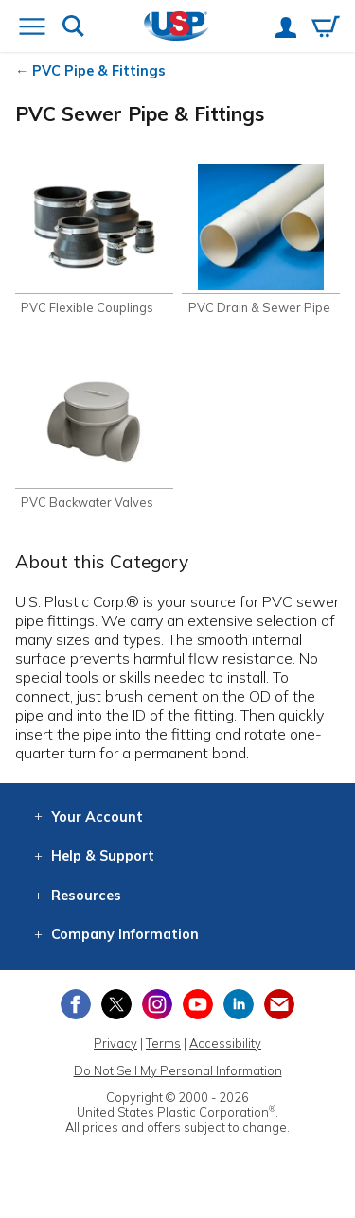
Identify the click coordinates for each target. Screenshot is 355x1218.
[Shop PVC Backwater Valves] (94, 434)
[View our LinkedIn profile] (238, 1004)
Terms (163, 1043)
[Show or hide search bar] (73, 28)
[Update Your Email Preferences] (279, 1004)
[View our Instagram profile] (157, 1004)
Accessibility (225, 1043)
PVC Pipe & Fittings (99, 70)
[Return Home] (176, 27)
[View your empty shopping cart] (325, 28)
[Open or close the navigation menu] (32, 28)
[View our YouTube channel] (198, 1004)
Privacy (115, 1043)
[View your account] (285, 29)
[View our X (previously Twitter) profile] (116, 1004)
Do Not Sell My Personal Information (178, 1070)
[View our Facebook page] (76, 1004)
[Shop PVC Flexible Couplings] (94, 240)
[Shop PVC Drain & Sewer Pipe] (261, 240)
